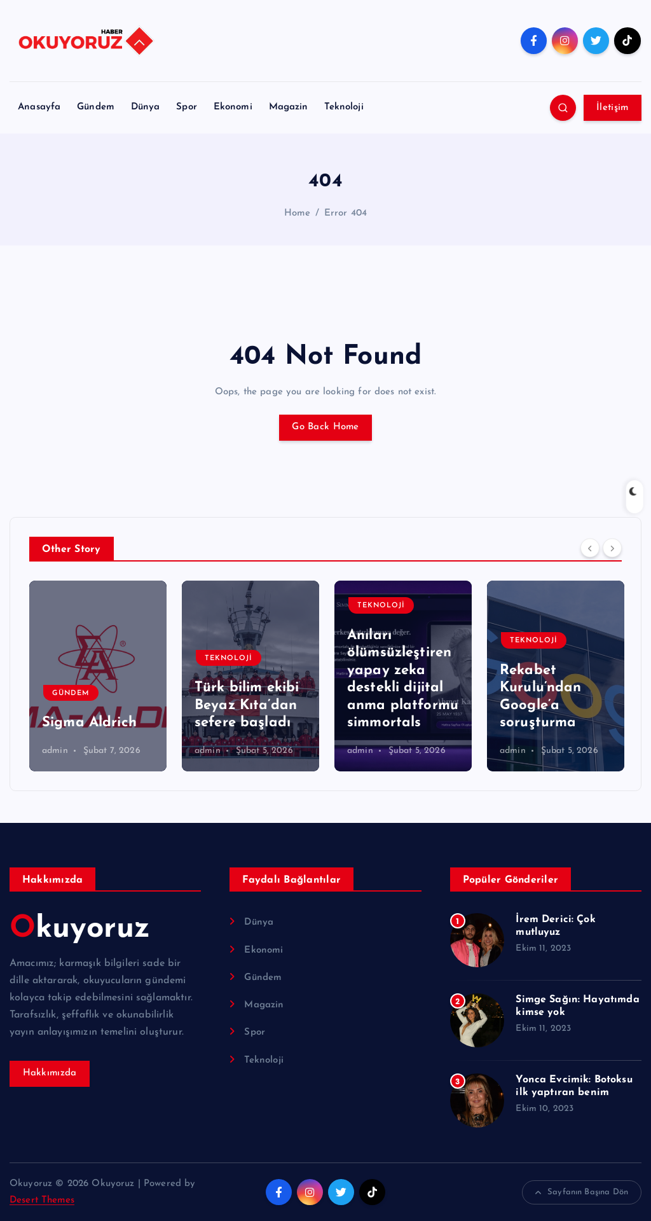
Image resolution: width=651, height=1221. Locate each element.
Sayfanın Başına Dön (581, 1192)
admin (55, 750)
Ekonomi (233, 107)
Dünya (145, 107)
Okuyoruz (80, 929)
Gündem (95, 107)
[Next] (612, 547)
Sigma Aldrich (89, 722)
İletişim (612, 108)
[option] (98, 676)
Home (297, 213)
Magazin (288, 107)
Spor (186, 107)
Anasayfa (39, 107)
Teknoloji (343, 107)
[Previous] (590, 547)
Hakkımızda (50, 1073)
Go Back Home (325, 427)
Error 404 (345, 213)
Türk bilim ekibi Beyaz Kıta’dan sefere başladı (247, 705)
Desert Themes (42, 1200)
